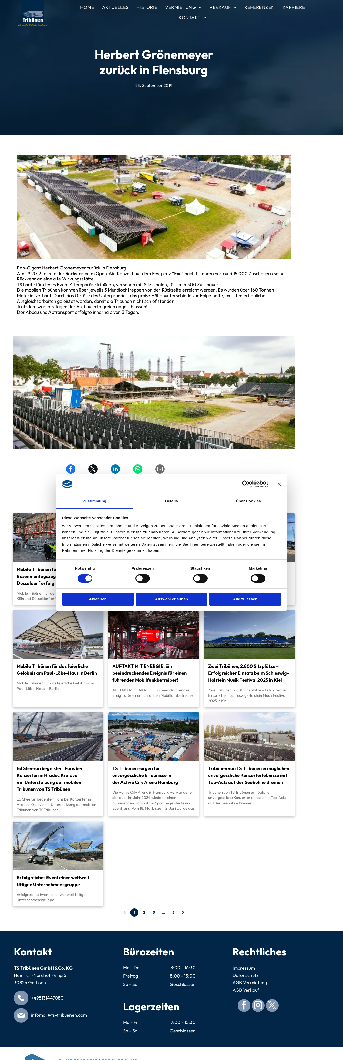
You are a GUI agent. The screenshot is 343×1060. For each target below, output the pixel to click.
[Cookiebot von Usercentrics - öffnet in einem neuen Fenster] (245, 484)
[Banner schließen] (279, 484)
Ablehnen (97, 599)
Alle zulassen (245, 599)
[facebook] (244, 1006)
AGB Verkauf (246, 990)
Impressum (244, 968)
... (163, 912)
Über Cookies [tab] (248, 501)
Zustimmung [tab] (94, 501)
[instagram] (258, 1006)
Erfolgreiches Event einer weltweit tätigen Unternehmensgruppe (53, 881)
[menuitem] (87, 8)
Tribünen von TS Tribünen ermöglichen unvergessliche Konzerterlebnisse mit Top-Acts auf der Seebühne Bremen (248, 775)
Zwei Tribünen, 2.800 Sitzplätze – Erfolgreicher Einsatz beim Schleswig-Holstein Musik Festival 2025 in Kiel (248, 673)
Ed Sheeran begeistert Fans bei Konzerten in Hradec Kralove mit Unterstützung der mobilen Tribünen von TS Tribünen (49, 778)
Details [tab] (171, 501)
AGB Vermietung (250, 982)
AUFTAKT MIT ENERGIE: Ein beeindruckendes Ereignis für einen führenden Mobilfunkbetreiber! (149, 673)
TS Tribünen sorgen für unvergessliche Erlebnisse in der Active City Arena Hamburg (145, 775)
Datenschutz (245, 975)
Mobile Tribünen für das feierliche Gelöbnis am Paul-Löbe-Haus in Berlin (57, 669)
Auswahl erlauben (171, 599)
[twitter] (272, 1006)
